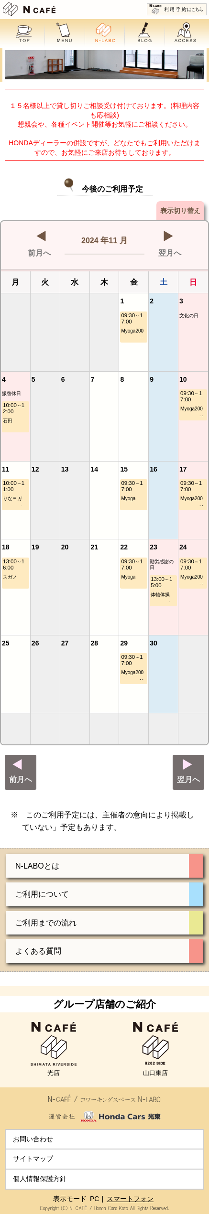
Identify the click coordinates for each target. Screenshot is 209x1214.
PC (94, 1199)
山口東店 (155, 1048)
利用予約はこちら (177, 9)
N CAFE (29, 9)
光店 (54, 1048)
